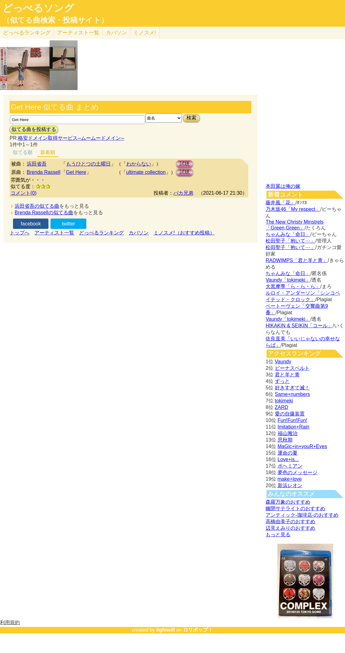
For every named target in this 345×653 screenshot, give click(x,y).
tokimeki (284, 400)
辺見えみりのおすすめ (290, 528)
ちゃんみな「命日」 (288, 234)
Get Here (76, 172)
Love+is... (288, 459)
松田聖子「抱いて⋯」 (290, 240)
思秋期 (285, 439)
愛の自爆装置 (290, 413)
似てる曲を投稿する (33, 129)
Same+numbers (292, 394)
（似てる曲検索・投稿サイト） (55, 20)
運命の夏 (288, 453)
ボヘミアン (290, 466)
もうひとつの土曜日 (88, 163)
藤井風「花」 (280, 202)
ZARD (282, 407)
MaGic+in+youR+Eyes (302, 446)
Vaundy (283, 361)
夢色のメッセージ (297, 472)
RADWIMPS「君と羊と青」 (297, 260)
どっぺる (27, 33)
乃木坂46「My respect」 (293, 209)
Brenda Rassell (43, 172)
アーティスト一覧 (54, 232)
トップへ (19, 232)
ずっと (282, 381)
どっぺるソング (38, 8)
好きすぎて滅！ (292, 387)
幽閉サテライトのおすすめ (295, 508)
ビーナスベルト (292, 368)
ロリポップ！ (198, 630)
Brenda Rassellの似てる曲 (44, 212)
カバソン (116, 33)
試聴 (185, 163)
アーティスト (78, 33)
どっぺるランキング (101, 232)
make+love (290, 479)
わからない (138, 163)
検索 (191, 117)
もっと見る (278, 534)
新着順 (47, 152)
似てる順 (23, 152)
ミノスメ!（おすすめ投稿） (184, 232)
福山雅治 (288, 433)
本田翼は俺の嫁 (283, 186)
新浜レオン (290, 485)
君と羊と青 (287, 374)
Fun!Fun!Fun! (292, 420)
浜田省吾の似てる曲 (37, 206)
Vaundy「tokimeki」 (288, 280)
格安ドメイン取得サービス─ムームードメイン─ (71, 138)
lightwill (165, 630)
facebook (31, 223)
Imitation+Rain (294, 426)
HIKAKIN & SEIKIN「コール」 (299, 325)
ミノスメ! (144, 33)
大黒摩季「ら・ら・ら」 (293, 286)
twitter (68, 223)
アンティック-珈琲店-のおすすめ (302, 515)
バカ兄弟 (183, 193)
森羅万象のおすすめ (288, 502)
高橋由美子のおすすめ (290, 521)
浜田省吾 (37, 163)
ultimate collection (146, 172)
